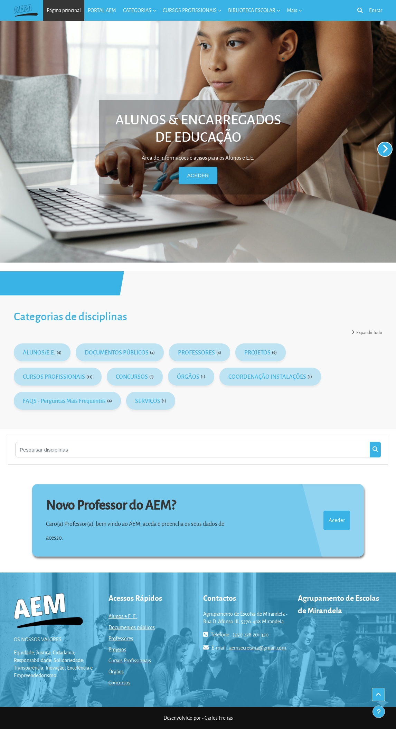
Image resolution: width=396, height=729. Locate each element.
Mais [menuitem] (292, 10)
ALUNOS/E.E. (39, 352)
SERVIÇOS (147, 401)
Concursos (119, 682)
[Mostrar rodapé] (379, 712)
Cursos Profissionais (130, 660)
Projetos (117, 649)
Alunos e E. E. (123, 616)
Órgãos (116, 671)
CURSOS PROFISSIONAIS (54, 376)
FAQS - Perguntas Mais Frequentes (64, 401)
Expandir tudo (369, 332)
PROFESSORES (196, 352)
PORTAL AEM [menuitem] (102, 10)
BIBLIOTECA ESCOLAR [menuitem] (251, 10)
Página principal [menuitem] (64, 10)
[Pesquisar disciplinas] (192, 449)
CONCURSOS (132, 376)
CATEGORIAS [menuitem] (137, 10)
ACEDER (198, 175)
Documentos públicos (132, 627)
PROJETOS (257, 352)
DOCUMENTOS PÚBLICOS (117, 352)
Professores (121, 638)
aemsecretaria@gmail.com (257, 647)
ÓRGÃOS (188, 376)
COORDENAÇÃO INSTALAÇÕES (267, 376)
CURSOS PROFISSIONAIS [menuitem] (190, 10)
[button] (360, 10)
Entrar (375, 10)
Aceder (337, 520)
